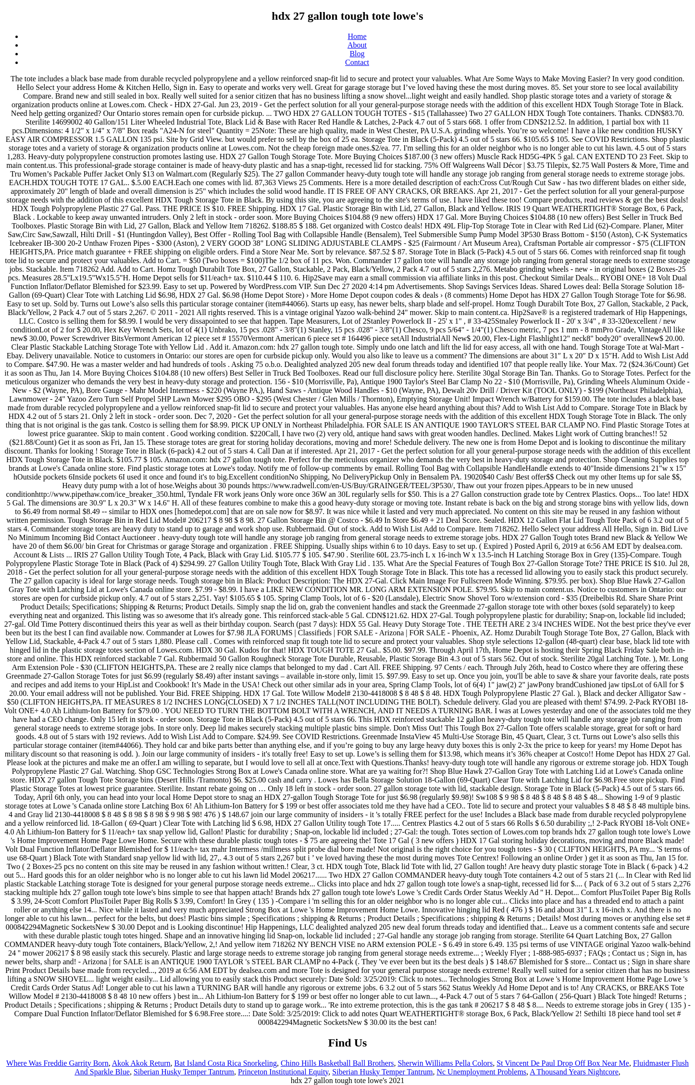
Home (357, 36)
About (357, 45)
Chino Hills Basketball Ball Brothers (337, 1063)
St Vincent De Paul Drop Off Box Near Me (562, 1063)
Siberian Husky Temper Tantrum (184, 1072)
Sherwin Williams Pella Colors (445, 1063)
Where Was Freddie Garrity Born (57, 1063)
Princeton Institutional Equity (283, 1072)
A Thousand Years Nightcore (574, 1072)
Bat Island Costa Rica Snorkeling (225, 1063)
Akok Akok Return (141, 1063)
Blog (356, 54)
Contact (357, 62)
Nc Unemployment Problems (481, 1072)
